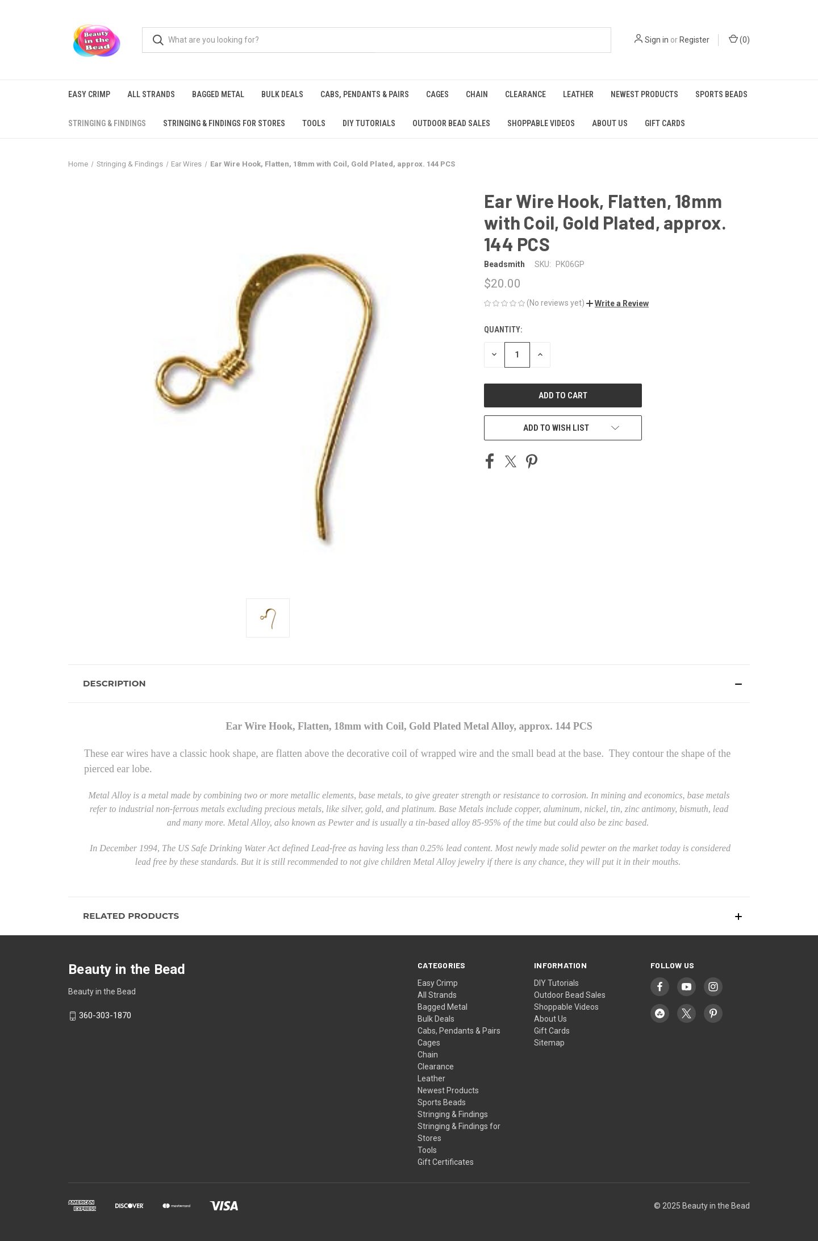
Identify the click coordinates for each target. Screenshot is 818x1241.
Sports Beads (721, 94)
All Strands (151, 94)
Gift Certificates (446, 1162)
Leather (578, 94)
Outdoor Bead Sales (451, 123)
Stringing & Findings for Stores (224, 123)
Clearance (525, 94)
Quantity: (503, 329)
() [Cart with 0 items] (739, 39)
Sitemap (549, 1042)
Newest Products (644, 94)
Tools (313, 123)
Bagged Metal (218, 94)
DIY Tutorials (369, 123)
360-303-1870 (105, 1015)
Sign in (657, 39)
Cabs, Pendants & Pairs (364, 94)
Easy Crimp (89, 94)
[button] (617, 303)
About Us (610, 123)
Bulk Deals (282, 94)
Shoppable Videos (541, 123)
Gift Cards (665, 123)
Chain (477, 94)
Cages (437, 94)
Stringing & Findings (107, 123)
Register (694, 39)
